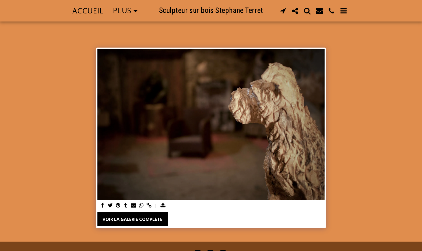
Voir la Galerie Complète (133, 219)
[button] (283, 11)
